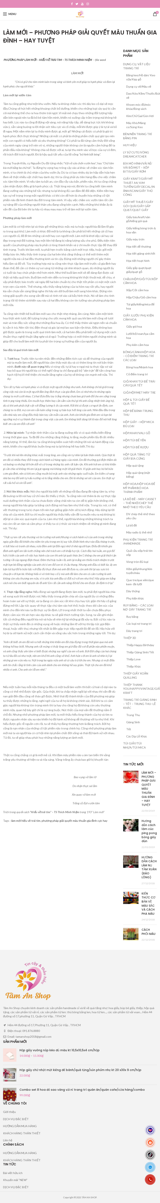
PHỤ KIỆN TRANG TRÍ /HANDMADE (138, 541)
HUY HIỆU (129, 145)
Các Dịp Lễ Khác (136, 736)
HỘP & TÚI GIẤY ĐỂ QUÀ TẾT (136, 402)
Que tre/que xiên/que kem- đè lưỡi (140, 582)
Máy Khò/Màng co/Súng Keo (136, 125)
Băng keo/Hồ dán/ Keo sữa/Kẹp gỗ (140, 77)
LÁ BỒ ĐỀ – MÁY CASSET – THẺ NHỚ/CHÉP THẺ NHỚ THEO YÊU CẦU (139, 503)
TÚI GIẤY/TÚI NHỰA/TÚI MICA (134, 745)
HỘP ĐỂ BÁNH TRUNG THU (138, 413)
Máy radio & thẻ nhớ (139, 532)
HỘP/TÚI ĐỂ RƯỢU (136, 447)
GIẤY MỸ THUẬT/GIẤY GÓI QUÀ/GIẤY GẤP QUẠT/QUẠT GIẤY (138, 206)
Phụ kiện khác (135, 598)
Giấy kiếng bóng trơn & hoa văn (141, 230)
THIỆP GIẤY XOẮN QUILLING (135, 675)
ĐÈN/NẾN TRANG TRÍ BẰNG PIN (137, 136)
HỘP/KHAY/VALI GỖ (136, 433)
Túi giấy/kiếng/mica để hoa (140, 306)
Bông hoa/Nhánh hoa (139, 367)
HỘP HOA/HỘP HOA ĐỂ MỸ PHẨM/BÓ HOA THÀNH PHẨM (139, 488)
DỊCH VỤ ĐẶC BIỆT (16, 1119)
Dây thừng (133, 591)
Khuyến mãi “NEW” (15, 1180)
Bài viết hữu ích (13, 1173)
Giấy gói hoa (134, 326)
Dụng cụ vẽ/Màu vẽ (138, 86)
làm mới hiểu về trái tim (25, 820)
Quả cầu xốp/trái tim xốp (139, 552)
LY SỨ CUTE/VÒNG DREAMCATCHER (136, 154)
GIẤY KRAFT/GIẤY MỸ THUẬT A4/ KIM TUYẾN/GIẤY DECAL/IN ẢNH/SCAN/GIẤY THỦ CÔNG (139, 186)
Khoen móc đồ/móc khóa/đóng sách (138, 106)
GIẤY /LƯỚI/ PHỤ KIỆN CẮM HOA (138, 317)
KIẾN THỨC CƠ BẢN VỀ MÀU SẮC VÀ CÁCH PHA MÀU (148, 903)
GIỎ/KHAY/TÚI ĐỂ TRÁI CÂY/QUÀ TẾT (139, 383)
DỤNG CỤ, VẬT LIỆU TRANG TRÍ (136, 66)
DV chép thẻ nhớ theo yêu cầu (140, 516)
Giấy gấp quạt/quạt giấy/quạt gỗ (138, 270)
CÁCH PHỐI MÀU (148, 932)
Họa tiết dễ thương (138, 246)
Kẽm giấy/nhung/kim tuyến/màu (139, 571)
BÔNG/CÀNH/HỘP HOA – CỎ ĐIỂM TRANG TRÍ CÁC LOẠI (139, 356)
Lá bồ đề (131, 525)
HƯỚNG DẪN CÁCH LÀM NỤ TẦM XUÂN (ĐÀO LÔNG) (149, 867)
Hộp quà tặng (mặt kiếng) (138, 475)
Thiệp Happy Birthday (140, 645)
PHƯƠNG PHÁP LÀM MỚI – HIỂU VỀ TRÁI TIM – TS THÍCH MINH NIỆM (48, 59)
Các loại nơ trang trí (138, 623)
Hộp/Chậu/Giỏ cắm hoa (141, 297)
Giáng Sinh (133, 722)
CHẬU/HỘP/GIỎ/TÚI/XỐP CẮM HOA (140, 281)
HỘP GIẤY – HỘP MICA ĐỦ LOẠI (138, 424)
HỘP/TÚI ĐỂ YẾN (134, 440)
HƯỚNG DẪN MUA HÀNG (20, 1126)
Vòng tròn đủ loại (137, 561)
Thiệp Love (133, 659)
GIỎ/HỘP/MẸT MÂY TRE (139, 392)
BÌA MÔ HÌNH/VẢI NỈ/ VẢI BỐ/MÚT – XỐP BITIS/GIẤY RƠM (137, 167)
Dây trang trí (134, 631)
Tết (128, 729)
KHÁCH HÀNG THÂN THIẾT (22, 1133)
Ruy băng (132, 616)
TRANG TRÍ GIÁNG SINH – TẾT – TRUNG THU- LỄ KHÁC (140, 703)
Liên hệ (7, 1140)
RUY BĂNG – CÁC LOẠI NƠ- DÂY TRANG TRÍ (138, 607)
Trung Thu (133, 715)
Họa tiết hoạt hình (138, 260)
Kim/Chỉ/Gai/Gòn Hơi (140, 116)
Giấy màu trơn (135, 239)
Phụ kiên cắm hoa (137, 345)
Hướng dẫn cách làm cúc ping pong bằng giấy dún (149, 831)
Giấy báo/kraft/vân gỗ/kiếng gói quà (138, 219)
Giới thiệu (9, 1112)
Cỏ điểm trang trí (137, 374)
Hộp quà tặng (135, 465)
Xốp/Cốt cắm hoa (137, 290)
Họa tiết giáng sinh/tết (140, 253)
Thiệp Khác (133, 666)
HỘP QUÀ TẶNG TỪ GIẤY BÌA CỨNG (136, 456)
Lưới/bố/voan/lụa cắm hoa (140, 336)
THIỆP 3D (129, 638)
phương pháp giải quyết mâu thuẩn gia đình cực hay (74, 820)
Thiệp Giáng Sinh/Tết (140, 652)
